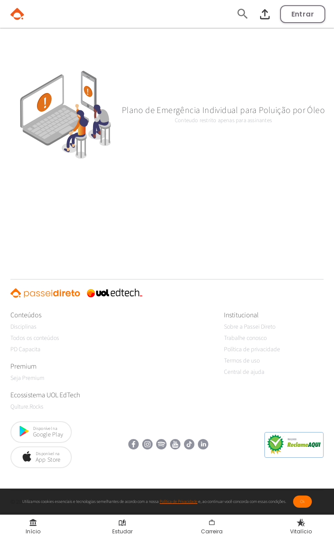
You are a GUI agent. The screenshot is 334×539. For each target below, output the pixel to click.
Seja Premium (27, 378)
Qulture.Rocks (26, 407)
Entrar (302, 14)
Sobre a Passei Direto (249, 327)
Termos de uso (242, 361)
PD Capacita (25, 349)
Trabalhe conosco (245, 338)
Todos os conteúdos (34, 338)
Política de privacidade (252, 349)
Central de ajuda (244, 372)
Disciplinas (23, 327)
